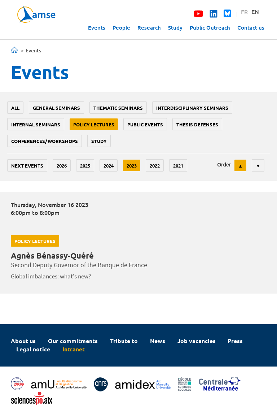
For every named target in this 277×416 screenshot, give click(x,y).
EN (255, 12)
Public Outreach (210, 27)
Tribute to (124, 340)
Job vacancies (196, 340)
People (121, 27)
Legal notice (33, 349)
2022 (155, 165)
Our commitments (73, 340)
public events (145, 124)
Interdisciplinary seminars (192, 108)
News (157, 340)
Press (235, 340)
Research (149, 27)
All (15, 108)
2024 (109, 165)
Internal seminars (35, 124)
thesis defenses (197, 124)
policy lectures (93, 124)
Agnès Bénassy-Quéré (52, 255)
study (99, 141)
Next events (27, 165)
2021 (178, 165)
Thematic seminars (118, 108)
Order (224, 165)
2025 (85, 165)
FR (244, 12)
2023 (132, 165)
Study (175, 27)
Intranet (73, 349)
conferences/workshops (44, 141)
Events (96, 27)
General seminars (56, 108)
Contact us (250, 27)
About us (23, 340)
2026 (62, 165)
